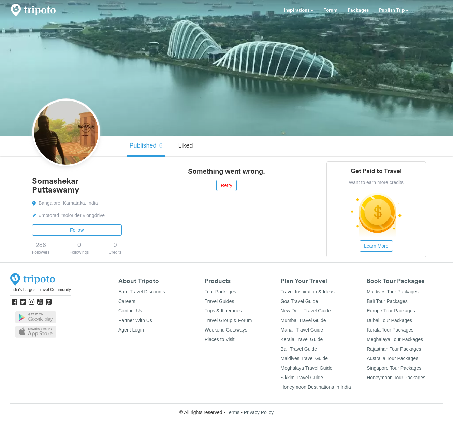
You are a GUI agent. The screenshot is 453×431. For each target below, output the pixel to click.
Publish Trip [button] (394, 10)
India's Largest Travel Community (40, 289)
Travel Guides (219, 301)
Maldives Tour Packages (392, 291)
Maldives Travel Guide (304, 358)
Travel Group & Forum (228, 320)
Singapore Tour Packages (394, 368)
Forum (330, 10)
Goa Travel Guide (299, 301)
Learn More (376, 246)
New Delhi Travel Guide (306, 310)
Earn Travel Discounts (141, 291)
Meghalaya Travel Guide (307, 368)
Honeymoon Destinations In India (316, 387)
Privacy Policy (259, 412)
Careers (126, 301)
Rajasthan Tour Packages (394, 349)
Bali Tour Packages (387, 301)
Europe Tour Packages (391, 310)
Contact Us (130, 310)
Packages (358, 10)
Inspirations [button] (298, 10)
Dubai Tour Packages (389, 320)
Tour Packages (220, 291)
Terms (233, 412)
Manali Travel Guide (302, 330)
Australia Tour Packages (392, 358)
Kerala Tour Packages (390, 330)
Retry (226, 185)
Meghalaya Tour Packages (395, 339)
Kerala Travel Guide (302, 339)
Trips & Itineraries (223, 310)
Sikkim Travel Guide (302, 377)
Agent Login (131, 330)
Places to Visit (220, 339)
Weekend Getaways (226, 330)
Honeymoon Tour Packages (396, 377)
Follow (77, 230)
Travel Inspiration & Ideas (308, 291)
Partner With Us (135, 320)
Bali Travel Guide (299, 349)
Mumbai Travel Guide (303, 320)
